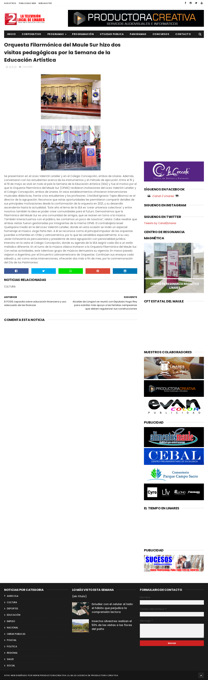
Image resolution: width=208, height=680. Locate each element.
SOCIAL (11, 665)
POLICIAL (11, 640)
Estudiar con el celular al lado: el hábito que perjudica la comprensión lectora (112, 608)
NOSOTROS (10, 3)
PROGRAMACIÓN (83, 34)
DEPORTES (12, 608)
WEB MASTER (45, 3)
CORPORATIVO (31, 34)
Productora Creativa (104, 675)
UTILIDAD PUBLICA (112, 34)
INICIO (11, 34)
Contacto (183, 34)
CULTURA (27, 66)
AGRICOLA (12, 596)
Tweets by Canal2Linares (160, 223)
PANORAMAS (138, 34)
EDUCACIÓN (13, 614)
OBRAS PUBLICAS (16, 634)
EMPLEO (11, 621)
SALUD (10, 659)
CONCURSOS (161, 34)
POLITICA (12, 646)
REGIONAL (12, 652)
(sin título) (79, 596)
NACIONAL (12, 627)
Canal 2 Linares (163, 196)
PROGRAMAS (55, 34)
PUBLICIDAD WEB (27, 3)
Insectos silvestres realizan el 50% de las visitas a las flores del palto (112, 625)
